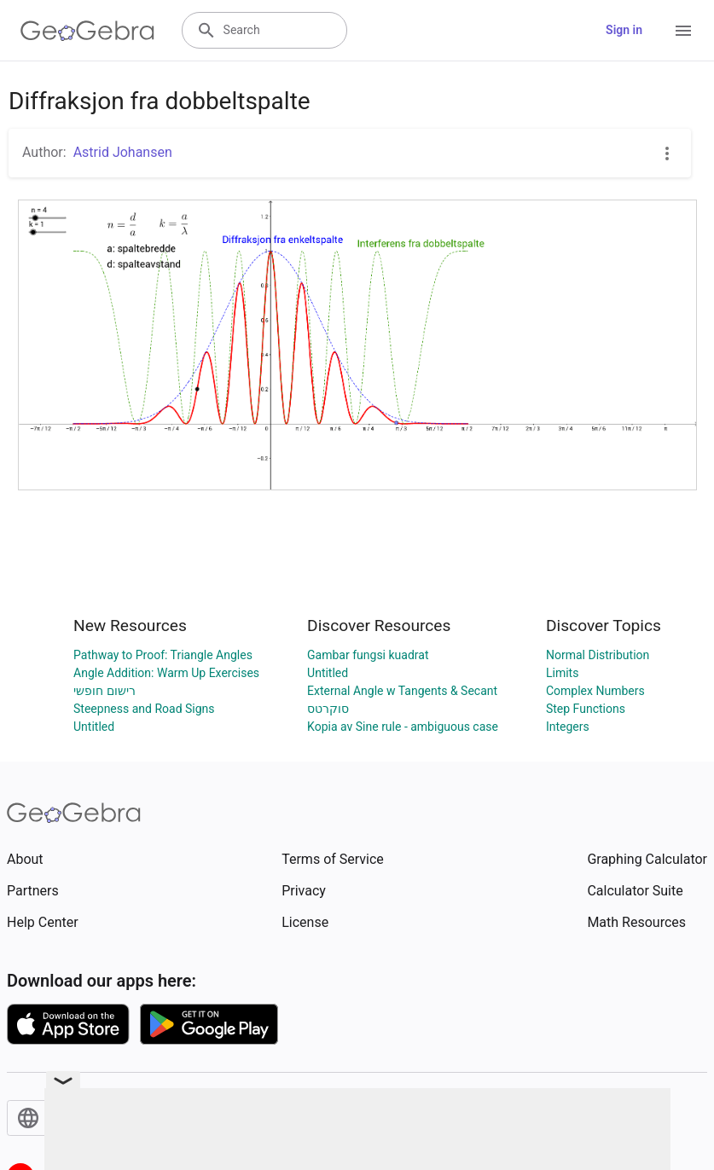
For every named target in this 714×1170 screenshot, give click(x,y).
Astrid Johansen (122, 152)
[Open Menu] (683, 30)
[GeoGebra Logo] (87, 30)
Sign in (624, 30)
